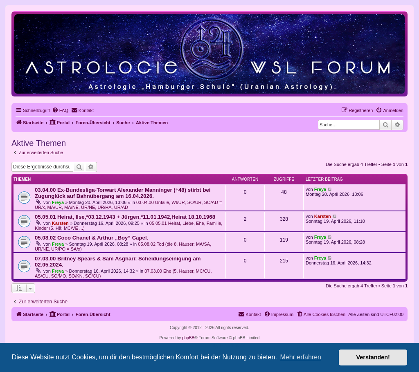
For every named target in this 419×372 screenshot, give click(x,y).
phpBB (188, 338)
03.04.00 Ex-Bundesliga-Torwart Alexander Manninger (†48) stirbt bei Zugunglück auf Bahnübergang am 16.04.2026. (122, 193)
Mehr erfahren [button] (300, 357)
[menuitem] (60, 110)
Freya (58, 202)
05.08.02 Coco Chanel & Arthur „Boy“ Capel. (91, 238)
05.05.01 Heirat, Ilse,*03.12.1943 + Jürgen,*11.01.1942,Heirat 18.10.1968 (125, 217)
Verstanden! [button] (373, 357)
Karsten (60, 223)
